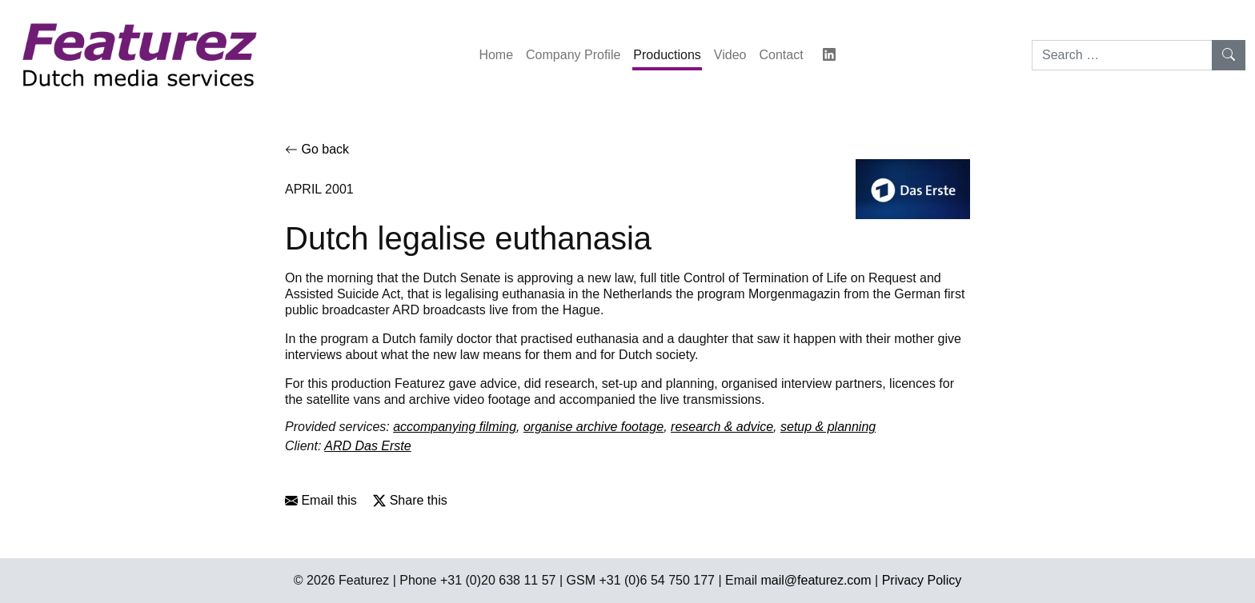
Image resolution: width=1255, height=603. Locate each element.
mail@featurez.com (816, 580)
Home (496, 55)
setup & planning (828, 426)
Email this (321, 500)
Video (730, 55)
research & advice (722, 426)
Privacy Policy (922, 580)
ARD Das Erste (367, 446)
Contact (781, 55)
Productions (667, 55)
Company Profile (573, 55)
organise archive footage (593, 426)
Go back (317, 149)
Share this (410, 500)
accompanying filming (454, 426)
